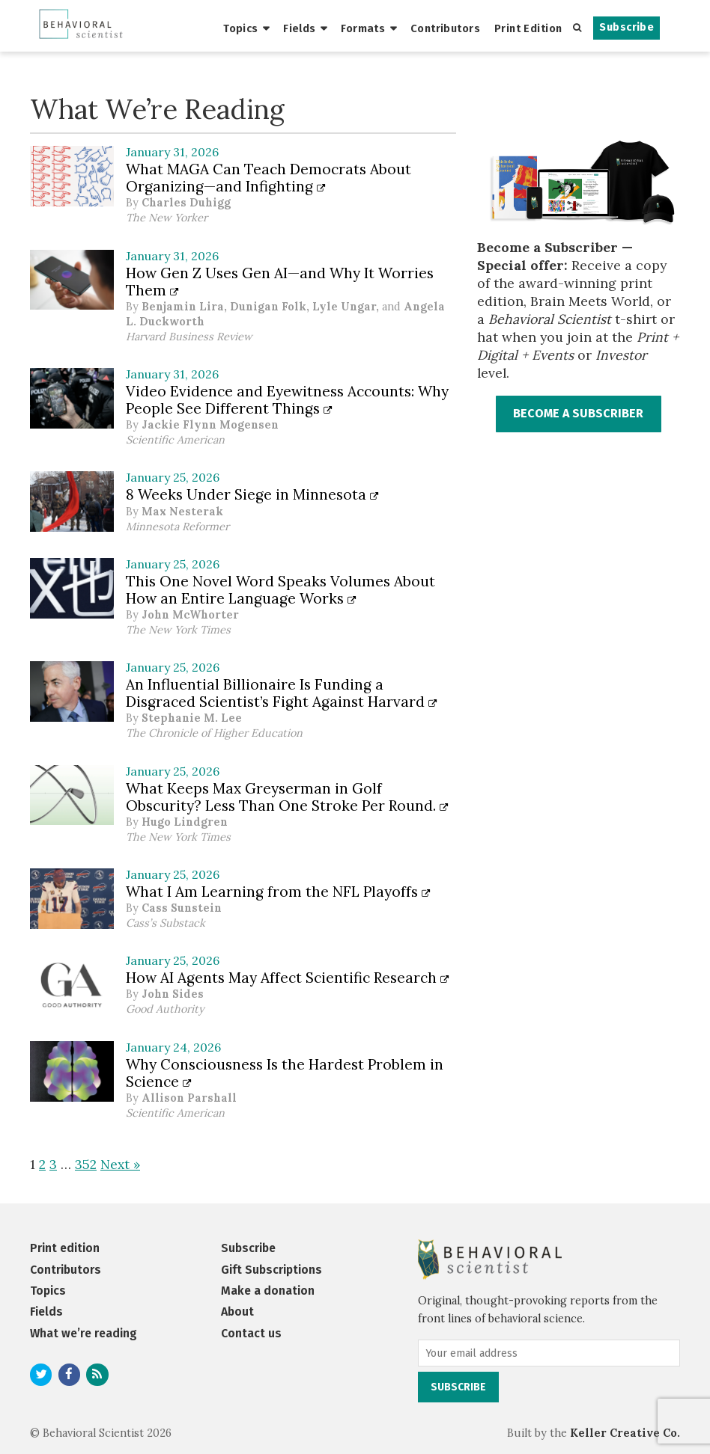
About (237, 1311)
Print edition (65, 1248)
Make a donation (268, 1290)
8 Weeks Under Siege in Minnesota (252, 494)
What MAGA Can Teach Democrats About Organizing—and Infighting (268, 177)
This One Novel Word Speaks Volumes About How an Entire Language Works (280, 589)
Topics (240, 28)
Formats (363, 28)
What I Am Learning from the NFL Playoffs (278, 892)
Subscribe (626, 27)
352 (86, 1164)
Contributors (445, 28)
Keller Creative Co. (625, 1433)
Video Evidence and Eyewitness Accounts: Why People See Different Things (287, 399)
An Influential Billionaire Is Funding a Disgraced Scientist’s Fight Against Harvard (281, 693)
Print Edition (528, 28)
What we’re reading (83, 1333)
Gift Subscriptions (271, 1270)
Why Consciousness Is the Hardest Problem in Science (284, 1072)
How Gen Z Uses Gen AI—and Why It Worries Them (280, 281)
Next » (120, 1164)
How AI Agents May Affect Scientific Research (287, 978)
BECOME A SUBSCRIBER (578, 413)
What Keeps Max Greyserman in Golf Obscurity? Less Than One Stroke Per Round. (287, 797)
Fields (299, 28)
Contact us (251, 1333)
